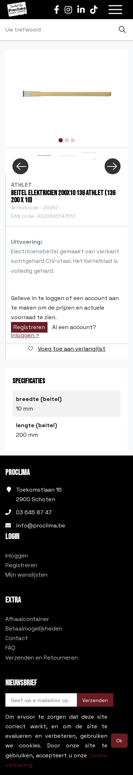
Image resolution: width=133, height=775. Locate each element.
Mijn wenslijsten (26, 574)
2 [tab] (67, 140)
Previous (20, 166)
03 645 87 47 (34, 512)
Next (113, 166)
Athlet (21, 184)
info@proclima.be (40, 525)
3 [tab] (73, 140)
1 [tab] (61, 140)
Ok (119, 740)
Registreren (29, 327)
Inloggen (16, 555)
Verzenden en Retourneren (41, 657)
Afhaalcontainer (27, 619)
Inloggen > (25, 335)
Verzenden (95, 700)
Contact (16, 638)
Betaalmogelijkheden (33, 628)
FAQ (10, 647)
